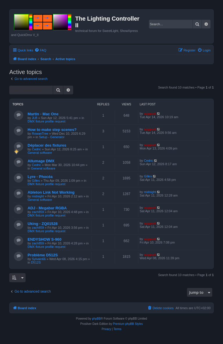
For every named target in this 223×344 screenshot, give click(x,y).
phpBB (96, 318)
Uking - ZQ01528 (42, 223)
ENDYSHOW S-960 (45, 239)
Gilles (36, 180)
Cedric (36, 149)
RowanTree (40, 133)
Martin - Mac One (43, 114)
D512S (36, 262)
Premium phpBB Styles (128, 323)
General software (40, 152)
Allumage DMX (41, 161)
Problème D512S (43, 255)
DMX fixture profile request (46, 121)
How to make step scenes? (52, 129)
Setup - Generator (51, 137)
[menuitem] (40, 50)
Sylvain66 (39, 259)
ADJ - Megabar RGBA (47, 208)
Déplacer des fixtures (47, 145)
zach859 (38, 212)
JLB (34, 118)
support (150, 113)
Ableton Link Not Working (51, 192)
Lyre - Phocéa (40, 176)
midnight (38, 196)
